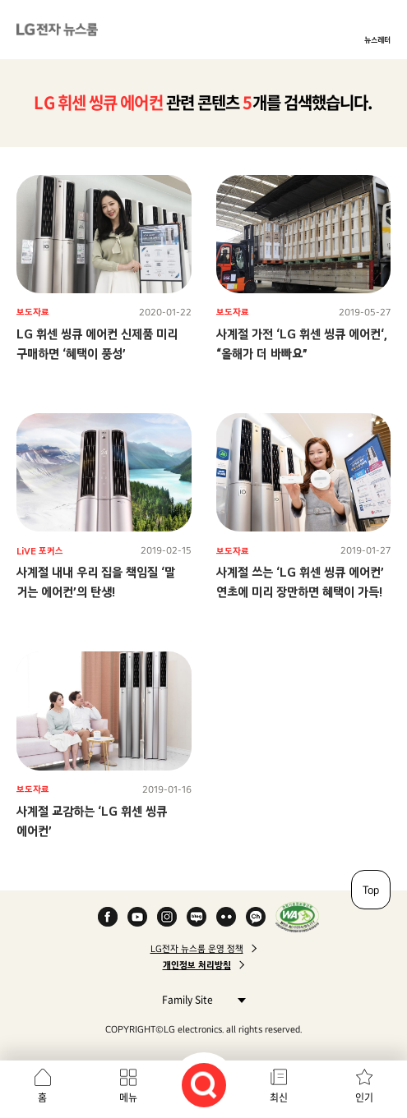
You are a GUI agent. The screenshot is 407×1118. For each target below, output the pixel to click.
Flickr (226, 917)
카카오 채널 (256, 917)
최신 (279, 1097)
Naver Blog (196, 917)
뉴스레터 (377, 39)
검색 (204, 1085)
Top (371, 889)
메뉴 (128, 1097)
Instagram (167, 917)
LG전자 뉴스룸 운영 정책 (196, 949)
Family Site (199, 999)
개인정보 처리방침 (197, 965)
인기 (364, 1097)
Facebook (108, 917)
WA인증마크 (297, 916)
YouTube (137, 917)
